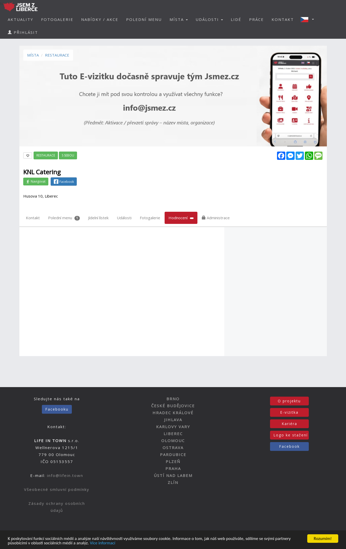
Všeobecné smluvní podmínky (56, 489)
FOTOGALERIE (57, 19)
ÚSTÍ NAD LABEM (173, 475)
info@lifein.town (65, 475)
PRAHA (173, 468)
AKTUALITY (20, 19)
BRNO (173, 398)
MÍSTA (33, 55)
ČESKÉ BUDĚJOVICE (173, 405)
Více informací (102, 543)
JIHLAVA (173, 419)
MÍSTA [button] (179, 19)
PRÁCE (256, 19)
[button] (309, 19)
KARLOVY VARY (173, 426)
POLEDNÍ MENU (144, 19)
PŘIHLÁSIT (23, 32)
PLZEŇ (173, 461)
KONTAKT (283, 19)
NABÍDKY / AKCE (99, 19)
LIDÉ (236, 19)
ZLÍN (173, 482)
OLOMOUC (173, 440)
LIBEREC (173, 433)
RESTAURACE (57, 55)
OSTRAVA (173, 447)
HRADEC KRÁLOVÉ (173, 412)
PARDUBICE (173, 454)
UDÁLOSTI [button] (209, 19)
